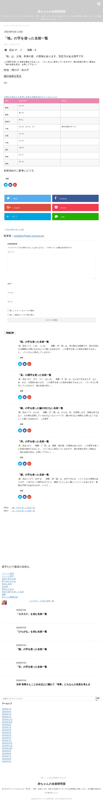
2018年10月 (7, 748)
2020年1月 (6, 717)
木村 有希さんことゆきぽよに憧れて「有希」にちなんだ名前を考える (53, 684)
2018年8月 (6, 753)
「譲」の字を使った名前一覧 (33, 474)
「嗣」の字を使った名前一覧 (23, 508)
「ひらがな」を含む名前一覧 (31, 631)
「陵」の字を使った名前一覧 (31, 649)
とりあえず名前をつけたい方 (56, 778)
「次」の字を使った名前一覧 (23, 511)
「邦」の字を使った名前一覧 (33, 441)
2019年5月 (6, 730)
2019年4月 (6, 733)
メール (10, 293)
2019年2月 (6, 738)
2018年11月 (7, 746)
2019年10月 (7, 722)
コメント (10, 252)
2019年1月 (6, 740)
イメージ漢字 (8, 576)
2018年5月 (6, 761)
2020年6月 (6, 712)
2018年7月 (6, 756)
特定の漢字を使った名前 (15, 229)
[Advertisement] (33, 88)
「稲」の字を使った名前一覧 (33, 341)
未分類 (5, 587)
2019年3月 (6, 735)
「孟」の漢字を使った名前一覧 (34, 375)
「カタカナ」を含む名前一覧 (41, 601)
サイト (10, 302)
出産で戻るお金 (9, 579)
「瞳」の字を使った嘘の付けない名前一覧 (40, 408)
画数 (4, 594)
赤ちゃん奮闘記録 (10, 597)
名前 (9, 284)
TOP (42, 778)
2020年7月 (6, 709)
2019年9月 (6, 725)
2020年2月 (6, 714)
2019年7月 (6, 727)
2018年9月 (6, 751)
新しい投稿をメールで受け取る (22, 315)
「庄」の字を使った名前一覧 (31, 667)
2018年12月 (7, 743)
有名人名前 (7, 584)
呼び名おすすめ (9, 581)
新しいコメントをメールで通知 (22, 311)
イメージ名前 (8, 573)
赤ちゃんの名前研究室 (52, 11)
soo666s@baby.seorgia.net (29, 235)
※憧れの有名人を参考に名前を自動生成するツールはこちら (31, 97)
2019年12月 (7, 719)
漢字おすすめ (8, 589)
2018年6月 (6, 759)
